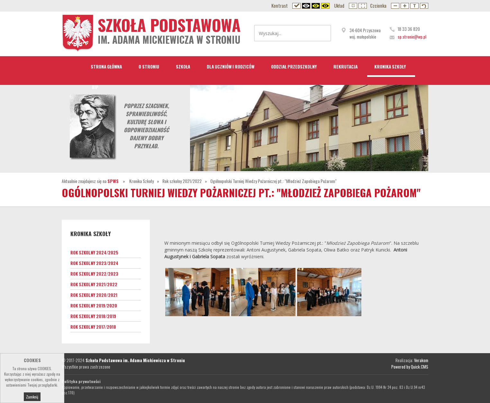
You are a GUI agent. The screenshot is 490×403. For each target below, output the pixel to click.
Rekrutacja (345, 66)
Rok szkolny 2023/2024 (94, 263)
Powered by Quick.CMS (409, 366)
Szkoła (183, 66)
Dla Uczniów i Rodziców (230, 66)
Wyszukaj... (322, 33)
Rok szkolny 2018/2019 (93, 316)
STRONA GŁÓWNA (106, 66)
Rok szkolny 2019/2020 (93, 305)
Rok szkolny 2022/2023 (94, 273)
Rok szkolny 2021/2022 (182, 181)
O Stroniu (149, 66)
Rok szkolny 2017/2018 (93, 327)
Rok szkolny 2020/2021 (93, 295)
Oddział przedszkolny (294, 66)
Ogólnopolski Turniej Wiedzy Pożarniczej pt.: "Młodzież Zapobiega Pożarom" (273, 181)
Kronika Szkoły (390, 66)
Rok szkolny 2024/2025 (94, 252)
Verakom (421, 360)
